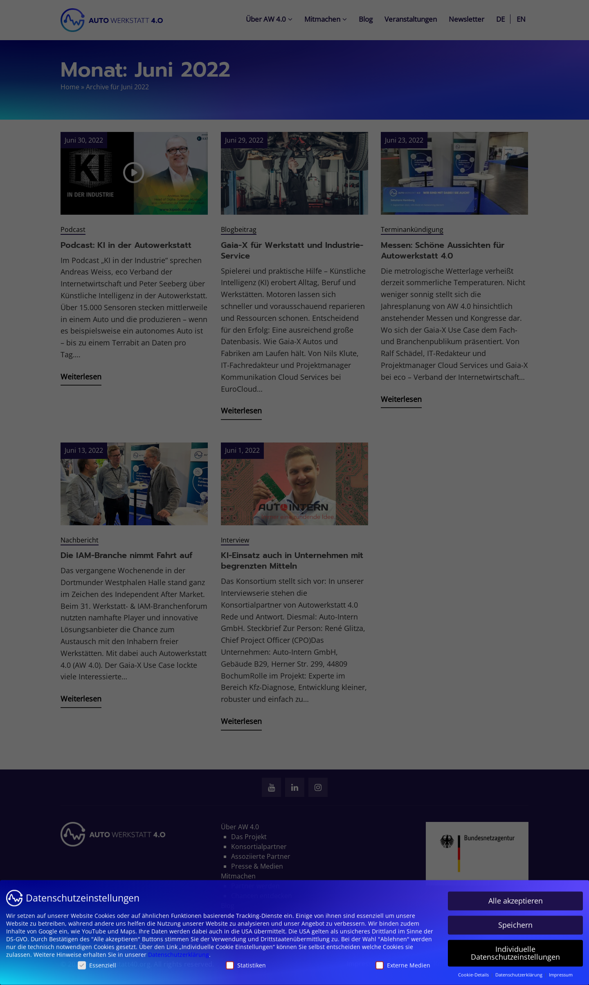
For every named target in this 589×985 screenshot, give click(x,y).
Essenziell (97, 961)
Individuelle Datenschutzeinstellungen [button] (515, 949)
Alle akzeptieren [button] (515, 896)
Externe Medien (402, 961)
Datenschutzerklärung (178, 950)
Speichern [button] (515, 921)
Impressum (561, 971)
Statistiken (246, 961)
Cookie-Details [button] (474, 971)
